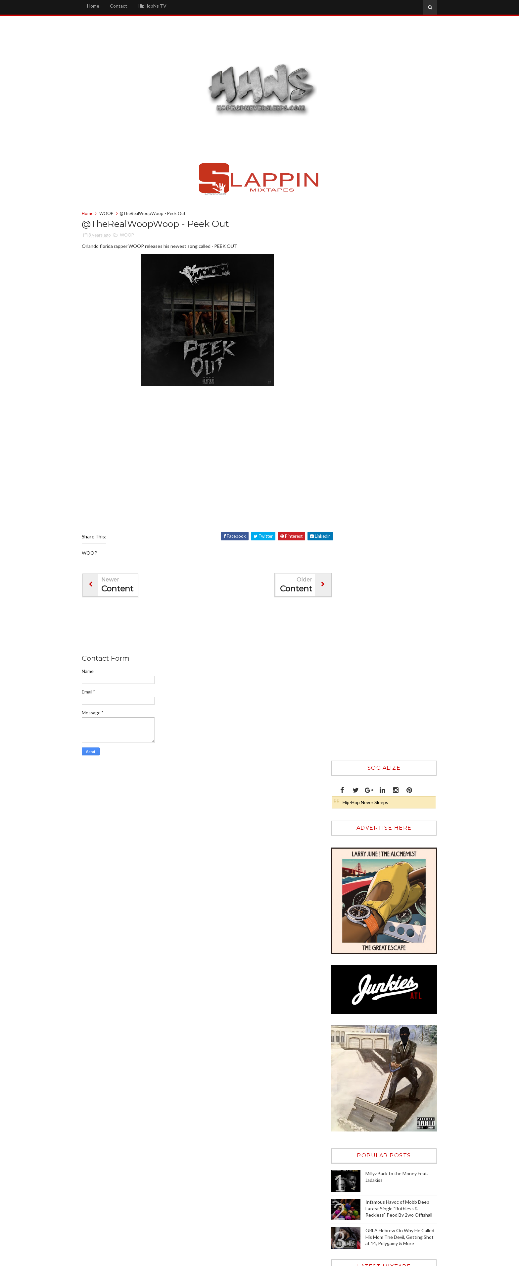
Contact (127, 6)
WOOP (115, 214)
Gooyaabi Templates (407, 1259)
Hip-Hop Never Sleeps (362, 249)
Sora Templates (334, 1259)
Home (102, 6)
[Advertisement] (211, 628)
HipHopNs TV (161, 6)
